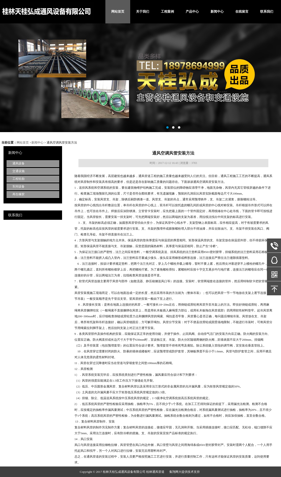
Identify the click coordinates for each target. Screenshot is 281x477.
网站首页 (117, 11)
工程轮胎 (18, 179)
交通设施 (18, 171)
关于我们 (142, 11)
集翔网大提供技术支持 (184, 471)
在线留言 (241, 11)
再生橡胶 (18, 194)
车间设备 (18, 186)
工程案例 (167, 11)
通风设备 (18, 163)
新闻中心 (217, 11)
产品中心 (192, 11)
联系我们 (266, 11)
